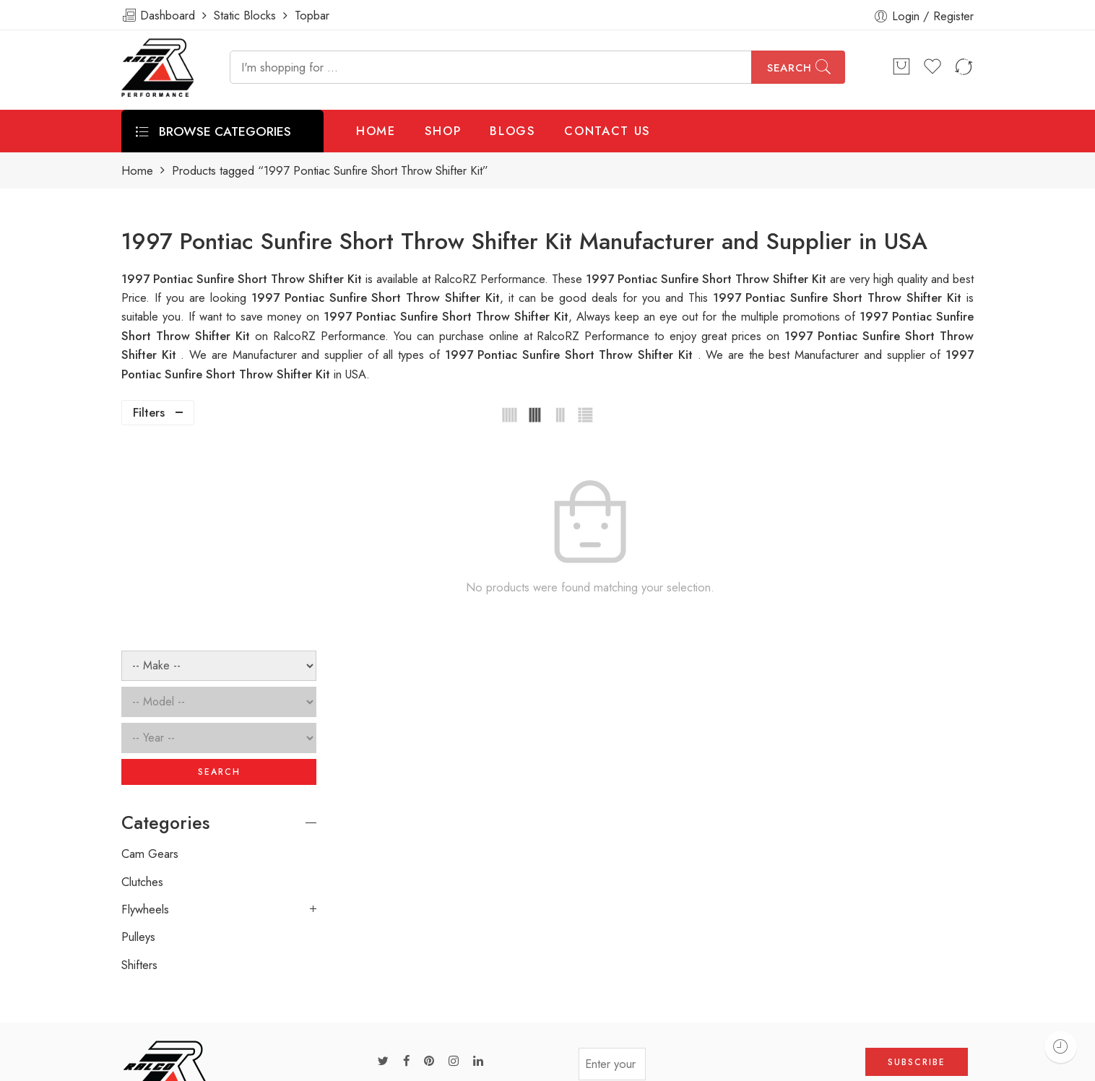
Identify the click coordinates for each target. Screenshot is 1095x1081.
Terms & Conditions (780, 1064)
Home (137, 171)
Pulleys (138, 730)
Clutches (142, 674)
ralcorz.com (151, 1013)
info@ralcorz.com (165, 987)
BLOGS (512, 130)
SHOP (443, 130)
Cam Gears (149, 647)
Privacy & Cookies (895, 1064)
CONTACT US (607, 130)
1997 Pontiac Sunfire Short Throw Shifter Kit (840, 297)
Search (789, 68)
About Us (986, 1064)
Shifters (139, 757)
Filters (149, 412)
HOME (376, 130)
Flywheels (145, 702)
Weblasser (190, 1064)
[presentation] (755, 862)
